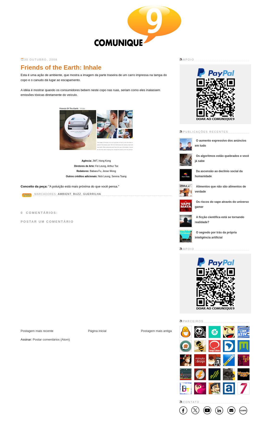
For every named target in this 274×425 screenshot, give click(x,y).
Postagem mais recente (37, 331)
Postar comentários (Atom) (51, 339)
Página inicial (97, 331)
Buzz (77, 194)
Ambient (64, 194)
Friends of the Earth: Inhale (61, 67)
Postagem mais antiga (156, 331)
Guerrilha (92, 194)
